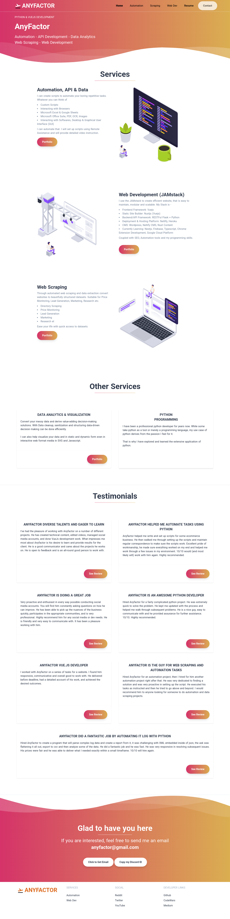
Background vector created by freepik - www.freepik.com (32, 917)
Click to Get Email (98, 862)
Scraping (155, 5)
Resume (189, 5)
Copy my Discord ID (130, 862)
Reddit (118, 895)
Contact (207, 5)
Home (119, 5)
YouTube (120, 905)
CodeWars (169, 900)
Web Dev (172, 5)
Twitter (119, 900)
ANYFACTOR (35, 5)
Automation (136, 5)
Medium (168, 905)
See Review (95, 573)
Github (167, 895)
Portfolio (47, 141)
